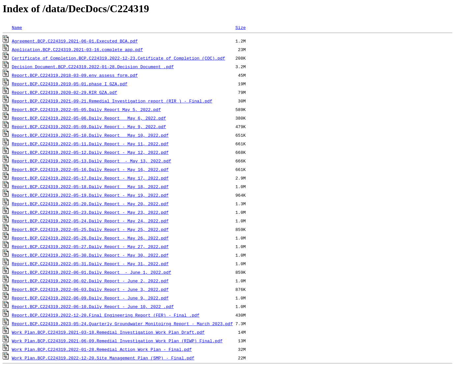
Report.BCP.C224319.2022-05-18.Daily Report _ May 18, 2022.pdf (90, 186)
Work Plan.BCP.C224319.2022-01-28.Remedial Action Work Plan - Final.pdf (102, 349)
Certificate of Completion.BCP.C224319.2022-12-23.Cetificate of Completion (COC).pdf (118, 58)
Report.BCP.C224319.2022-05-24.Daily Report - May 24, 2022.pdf (90, 221)
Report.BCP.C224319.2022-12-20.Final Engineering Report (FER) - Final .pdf (105, 315)
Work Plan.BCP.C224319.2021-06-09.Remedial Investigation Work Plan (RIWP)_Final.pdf (117, 341)
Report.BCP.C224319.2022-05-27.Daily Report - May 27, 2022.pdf (90, 246)
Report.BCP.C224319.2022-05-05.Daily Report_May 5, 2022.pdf (86, 109)
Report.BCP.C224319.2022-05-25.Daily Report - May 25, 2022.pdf (90, 229)
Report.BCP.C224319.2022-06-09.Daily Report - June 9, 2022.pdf (90, 298)
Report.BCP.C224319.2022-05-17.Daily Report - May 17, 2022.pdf (90, 178)
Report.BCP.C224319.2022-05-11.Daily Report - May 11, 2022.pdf (90, 144)
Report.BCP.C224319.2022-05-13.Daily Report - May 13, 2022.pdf (91, 161)
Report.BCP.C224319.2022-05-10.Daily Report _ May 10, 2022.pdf (90, 135)
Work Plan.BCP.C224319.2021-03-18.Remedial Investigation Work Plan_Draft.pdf (108, 332)
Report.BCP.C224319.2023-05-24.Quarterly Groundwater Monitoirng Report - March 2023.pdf (122, 323)
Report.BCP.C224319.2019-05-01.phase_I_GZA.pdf (70, 84)
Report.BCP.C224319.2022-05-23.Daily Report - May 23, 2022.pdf (90, 212)
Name (17, 27)
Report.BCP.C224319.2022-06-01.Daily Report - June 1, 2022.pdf (91, 272)
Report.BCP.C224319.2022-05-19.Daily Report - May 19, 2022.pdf (90, 195)
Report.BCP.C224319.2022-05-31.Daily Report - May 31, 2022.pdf (90, 264)
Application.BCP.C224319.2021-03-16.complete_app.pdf (77, 49)
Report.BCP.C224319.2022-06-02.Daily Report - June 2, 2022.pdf (90, 281)
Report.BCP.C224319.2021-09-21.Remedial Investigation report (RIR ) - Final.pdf (112, 101)
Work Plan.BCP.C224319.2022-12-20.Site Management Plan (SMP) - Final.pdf (103, 358)
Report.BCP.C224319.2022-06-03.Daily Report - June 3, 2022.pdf (90, 289)
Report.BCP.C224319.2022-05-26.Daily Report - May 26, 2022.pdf (90, 238)
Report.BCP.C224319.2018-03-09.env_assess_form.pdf (75, 75)
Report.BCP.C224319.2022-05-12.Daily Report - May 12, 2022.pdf (90, 152)
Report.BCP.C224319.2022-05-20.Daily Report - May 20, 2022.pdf (90, 204)
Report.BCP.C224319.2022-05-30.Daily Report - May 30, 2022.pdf (90, 255)
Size (240, 27)
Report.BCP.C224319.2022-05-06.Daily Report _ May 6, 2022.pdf (89, 118)
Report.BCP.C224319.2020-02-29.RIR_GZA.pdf (64, 92)
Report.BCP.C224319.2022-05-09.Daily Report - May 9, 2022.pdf (89, 126)
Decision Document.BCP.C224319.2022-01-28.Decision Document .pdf (93, 67)
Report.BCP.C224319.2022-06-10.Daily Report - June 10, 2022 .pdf (93, 306)
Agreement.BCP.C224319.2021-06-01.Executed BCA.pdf (75, 41)
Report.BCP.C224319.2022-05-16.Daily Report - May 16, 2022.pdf (90, 169)
